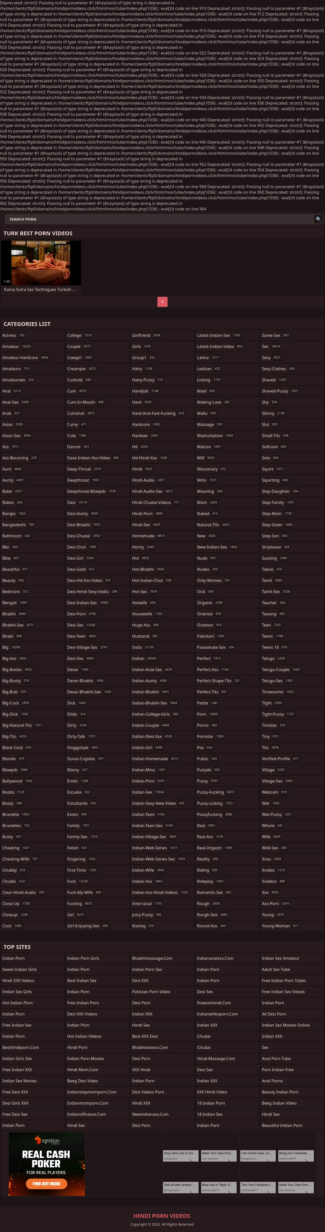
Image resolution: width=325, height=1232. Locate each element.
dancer (79, 447)
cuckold (79, 380)
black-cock (17, 747)
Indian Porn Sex (147, 969)
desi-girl (81, 558)
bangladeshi (19, 525)
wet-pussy (277, 814)
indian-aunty (150, 681)
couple (79, 346)
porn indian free (278, 1069)
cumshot (81, 413)
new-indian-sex (217, 547)
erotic (78, 781)
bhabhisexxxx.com (150, 1047)
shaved (274, 380)
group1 (144, 357)
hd (140, 447)
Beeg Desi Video (82, 1081)
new (207, 536)
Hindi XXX (141, 1103)
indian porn (208, 969)
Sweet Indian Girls (19, 969)
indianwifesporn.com (217, 1014)
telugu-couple (281, 669)
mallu (207, 413)
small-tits (276, 435)
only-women (214, 580)
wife (272, 836)
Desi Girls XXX (15, 1103)
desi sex (205, 991)
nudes (208, 569)
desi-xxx (81, 658)
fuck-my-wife (85, 892)
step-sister (278, 525)
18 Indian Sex (210, 1114)
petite (208, 703)
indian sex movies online (286, 1025)
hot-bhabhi (148, 569)
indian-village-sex (154, 836)
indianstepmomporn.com (92, 1092)
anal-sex (16, 402)
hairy (142, 369)
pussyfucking (215, 814)
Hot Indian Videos (84, 1036)
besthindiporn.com (20, 1047)
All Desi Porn (274, 1014)
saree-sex (276, 335)
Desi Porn (141, 1058)
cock (12, 926)
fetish (77, 848)
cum (77, 391)
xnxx (272, 859)
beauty (13, 580)
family (79, 825)
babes (13, 502)
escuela (79, 792)
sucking (275, 558)
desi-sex (81, 625)
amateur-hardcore (25, 357)
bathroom (16, 536)
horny (143, 547)
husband (145, 636)
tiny (270, 736)
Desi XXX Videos (82, 1014)
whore (273, 825)
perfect (209, 658)
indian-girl (148, 747)
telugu (274, 658)
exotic (77, 814)
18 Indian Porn (211, 1103)
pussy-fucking (216, 792)
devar (78, 669)
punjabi (209, 770)
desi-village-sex (88, 647)
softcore (274, 447)
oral (206, 591)
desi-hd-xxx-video (89, 580)
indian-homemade (155, 758)
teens (273, 636)
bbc (10, 547)
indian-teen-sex (153, 825)
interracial (147, 903)
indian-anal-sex (152, 669)
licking (209, 380)
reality (208, 859)
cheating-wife (20, 859)
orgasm (210, 603)
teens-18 (275, 647)
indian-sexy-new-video (159, 803)
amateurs (16, 369)
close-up (16, 903)
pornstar (211, 736)
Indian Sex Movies (19, 1081)
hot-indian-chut (152, 580)
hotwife (144, 603)
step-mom (277, 513)
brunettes (16, 825)
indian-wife (148, 870)
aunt (12, 469)
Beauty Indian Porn (280, 1092)
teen (272, 625)
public (207, 758)
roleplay (211, 881)
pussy (208, 781)
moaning (210, 491)
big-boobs (17, 669)
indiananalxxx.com (215, 958)
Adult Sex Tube (276, 969)
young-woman (281, 926)
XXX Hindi (141, 1069)
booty (12, 803)
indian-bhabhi (151, 692)
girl (76, 914)
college (80, 335)
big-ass (15, 658)
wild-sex (275, 848)
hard (142, 402)
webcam (275, 792)
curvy (77, 424)
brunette (16, 814)
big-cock (16, 703)
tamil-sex (276, 591)
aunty (13, 480)
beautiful (15, 569)
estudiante (82, 803)
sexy (272, 357)
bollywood (18, 781)
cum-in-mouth (86, 402)
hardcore (146, 424)
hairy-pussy (148, 380)
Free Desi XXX (15, 1092)
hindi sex (76, 1125)
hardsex (145, 435)
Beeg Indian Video (279, 1103)
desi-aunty (83, 513)
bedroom (16, 591)
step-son (275, 536)
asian (13, 424)
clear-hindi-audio (24, 892)
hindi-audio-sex (153, 491)
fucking (80, 903)
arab (11, 413)
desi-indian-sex (88, 603)
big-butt (14, 692)
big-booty (16, 681)
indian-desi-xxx (152, 736)
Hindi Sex (141, 1025)
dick (77, 703)
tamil (272, 580)
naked (208, 513)
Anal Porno (272, 1081)
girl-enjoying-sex (88, 926)
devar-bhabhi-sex (89, 692)
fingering (82, 859)
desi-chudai (84, 536)
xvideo (274, 870)
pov (205, 747)
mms (207, 480)
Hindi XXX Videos (18, 980)
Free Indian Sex (16, 1025)
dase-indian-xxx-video (93, 458)
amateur (17, 346)
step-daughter (280, 491)
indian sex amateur (280, 958)
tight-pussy (278, 714)
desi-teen (82, 636)
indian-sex (148, 792)
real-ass (210, 836)
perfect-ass (213, 669)
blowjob (15, 770)
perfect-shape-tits (219, 681)
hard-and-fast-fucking (158, 413)
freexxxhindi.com (214, 1003)
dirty (77, 725)
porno (207, 725)
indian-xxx (148, 881)
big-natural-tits (22, 725)
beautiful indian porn (282, 1125)
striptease (276, 547)
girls (142, 346)
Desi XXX (140, 980)
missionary (212, 469)
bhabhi (14, 614)
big (12, 647)
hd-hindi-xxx (150, 458)
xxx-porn (276, 903)
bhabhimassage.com (152, 958)
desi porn (141, 1003)
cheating (16, 848)
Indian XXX (142, 1014)
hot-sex (145, 591)
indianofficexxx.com (86, 1114)
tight (272, 703)
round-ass (212, 926)
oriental (209, 614)
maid (206, 391)
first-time (82, 870)
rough (209, 903)
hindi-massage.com (216, 1058)
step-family (278, 502)
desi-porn (82, 614)
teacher (274, 603)
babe (12, 491)
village (274, 770)
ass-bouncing (20, 458)
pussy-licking (215, 803)
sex (271, 346)
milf (206, 458)
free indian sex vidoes (283, 991)
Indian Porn (13, 958)
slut (270, 424)
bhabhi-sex (18, 625)
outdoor (210, 625)
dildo (77, 714)
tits (271, 747)
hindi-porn (148, 513)
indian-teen (149, 814)
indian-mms (149, 770)
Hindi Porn (77, 1047)
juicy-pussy (147, 914)
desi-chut (82, 547)
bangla (14, 513)
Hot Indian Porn (17, 1003)
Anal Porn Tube (276, 1058)
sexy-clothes (279, 369)
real (207, 825)
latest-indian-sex (219, 335)
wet (271, 803)
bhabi (12, 636)
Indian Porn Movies (85, 1058)
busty (12, 836)
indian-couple (151, 725)
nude (207, 558)
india (143, 647)
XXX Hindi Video (212, 1092)
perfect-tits (212, 692)
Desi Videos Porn (148, 1092)
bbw (11, 558)
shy (270, 402)
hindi (142, 469)
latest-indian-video (220, 346)
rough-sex (213, 914)
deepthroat (84, 480)
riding (208, 870)
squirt (273, 469)
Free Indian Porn (83, 1003)
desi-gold (81, 569)
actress (14, 335)
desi (78, 502)
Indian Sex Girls (17, 991)
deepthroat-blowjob (92, 491)
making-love (214, 402)
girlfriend (146, 335)
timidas (274, 725)
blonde (13, 758)
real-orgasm (215, 848)
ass (11, 447)
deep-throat (84, 469)
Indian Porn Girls (83, 958)
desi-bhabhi (84, 525)
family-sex (83, 836)
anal (12, 391)
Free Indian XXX (17, 1069)
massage (210, 424)
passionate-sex (216, 647)
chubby (14, 870)
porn (208, 714)
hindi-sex (146, 525)
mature (209, 447)
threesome (278, 692)
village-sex (278, 781)
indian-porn (149, 781)
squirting (275, 480)
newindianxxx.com (150, 1114)
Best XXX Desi (145, 1036)
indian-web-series (155, 848)
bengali (15, 603)
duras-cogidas (86, 758)
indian (144, 658)
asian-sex (17, 435)
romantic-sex (215, 892)
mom (207, 502)
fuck (78, 881)
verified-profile (281, 758)
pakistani (211, 636)
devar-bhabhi (86, 681)
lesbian (209, 369)
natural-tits (214, 525)
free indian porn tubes (284, 980)
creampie (82, 369)
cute (77, 435)
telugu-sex (278, 681)
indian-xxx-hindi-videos (160, 892)
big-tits (15, 736)
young (273, 914)
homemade (149, 536)
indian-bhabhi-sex (155, 703)
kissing (143, 926)
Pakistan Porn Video (151, 991)
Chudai (203, 1036)
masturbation (215, 435)
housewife (148, 614)
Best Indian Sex (81, 980)
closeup (15, 914)
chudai (14, 881)
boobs (14, 792)
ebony (78, 770)
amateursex (18, 380)
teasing (274, 614)
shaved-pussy (280, 391)
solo (271, 458)
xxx (271, 892)
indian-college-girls (155, 714)
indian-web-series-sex (159, 859)
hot (141, 558)
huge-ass (146, 625)
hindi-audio (149, 480)
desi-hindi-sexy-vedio (93, 591)
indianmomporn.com (87, 1103)
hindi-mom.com (82, 1069)
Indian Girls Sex (17, 1058)
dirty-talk (81, 736)
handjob (146, 391)
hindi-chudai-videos (156, 502)
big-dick (15, 714)
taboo (272, 569)
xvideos (274, 881)
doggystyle (83, 747)
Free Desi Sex (14, 1114)
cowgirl (80, 357)
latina (208, 357)
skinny (274, 413)
